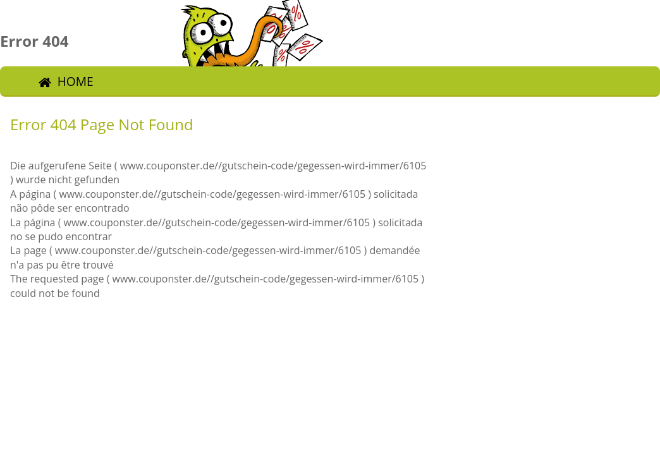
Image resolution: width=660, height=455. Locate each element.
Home (76, 81)
